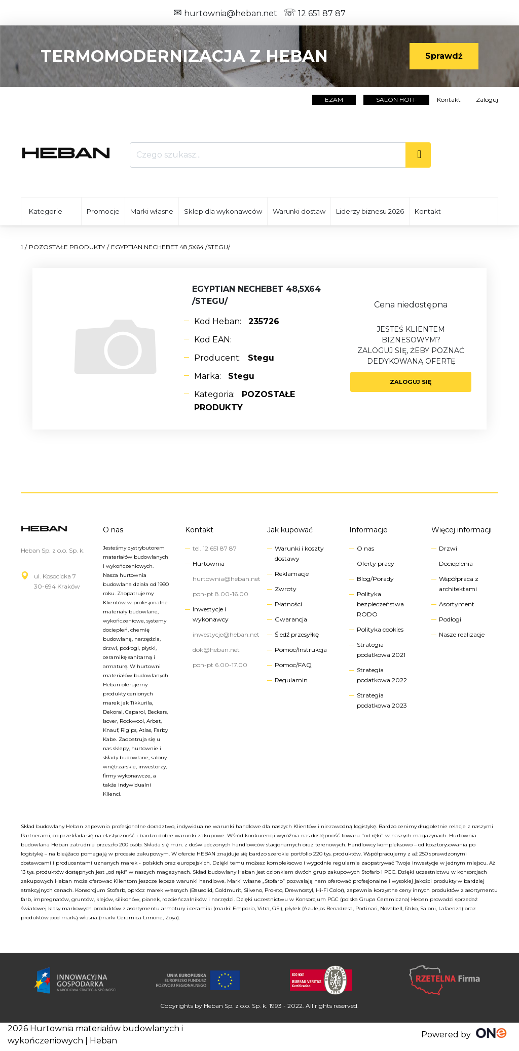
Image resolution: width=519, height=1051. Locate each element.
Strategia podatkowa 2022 (382, 675)
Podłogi (450, 619)
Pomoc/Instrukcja (301, 649)
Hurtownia (209, 563)
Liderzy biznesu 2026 (370, 211)
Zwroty (285, 589)
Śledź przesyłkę (297, 634)
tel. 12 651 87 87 (215, 548)
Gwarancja (291, 619)
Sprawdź (444, 56)
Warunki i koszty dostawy (299, 553)
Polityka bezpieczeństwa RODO (380, 604)
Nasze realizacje (462, 634)
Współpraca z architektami (458, 584)
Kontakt (449, 99)
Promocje (103, 211)
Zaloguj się (411, 381)
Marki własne (151, 211)
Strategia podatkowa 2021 (381, 649)
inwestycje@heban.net (226, 634)
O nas (113, 529)
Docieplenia (456, 563)
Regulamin (291, 680)
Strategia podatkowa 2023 (382, 700)
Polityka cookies (380, 629)
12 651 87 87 (314, 13)
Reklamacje (292, 573)
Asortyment (456, 604)
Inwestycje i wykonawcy (211, 614)
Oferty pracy (375, 563)
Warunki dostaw (299, 211)
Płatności (288, 604)
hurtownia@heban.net (225, 13)
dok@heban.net (216, 649)
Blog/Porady (375, 578)
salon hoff (396, 99)
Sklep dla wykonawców (223, 211)
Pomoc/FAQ (293, 665)
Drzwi (448, 548)
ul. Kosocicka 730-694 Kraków (57, 581)
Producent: (234, 358)
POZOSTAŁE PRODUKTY (67, 247)
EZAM (334, 99)
